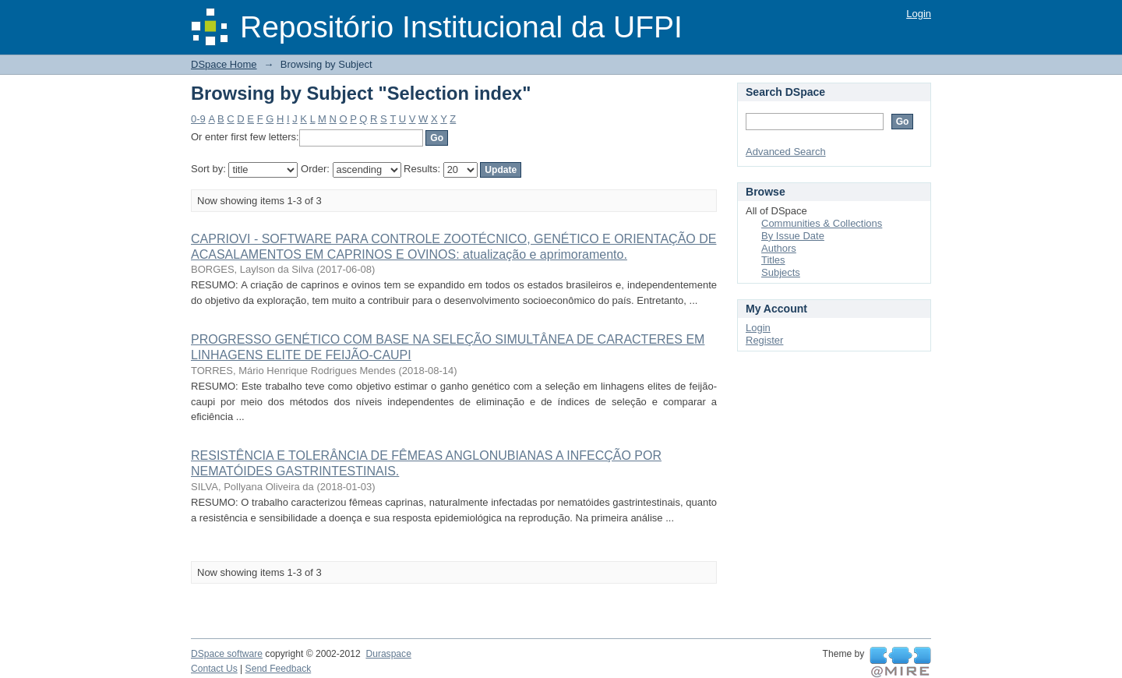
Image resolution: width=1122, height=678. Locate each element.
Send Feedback (278, 668)
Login (918, 13)
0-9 (198, 119)
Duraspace (388, 653)
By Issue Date (792, 236)
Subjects (780, 272)
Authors (778, 248)
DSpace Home (224, 64)
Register (764, 340)
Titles (773, 260)
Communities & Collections (821, 223)
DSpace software (227, 653)
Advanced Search (786, 151)
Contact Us (214, 668)
